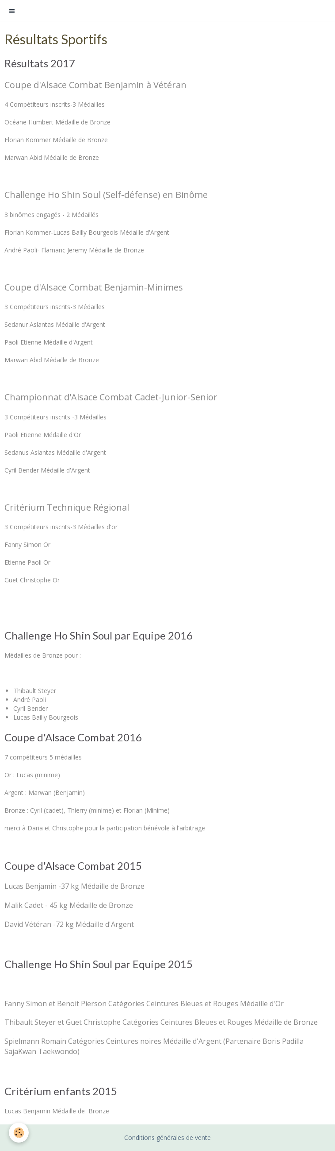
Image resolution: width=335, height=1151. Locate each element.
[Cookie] (19, 1133)
